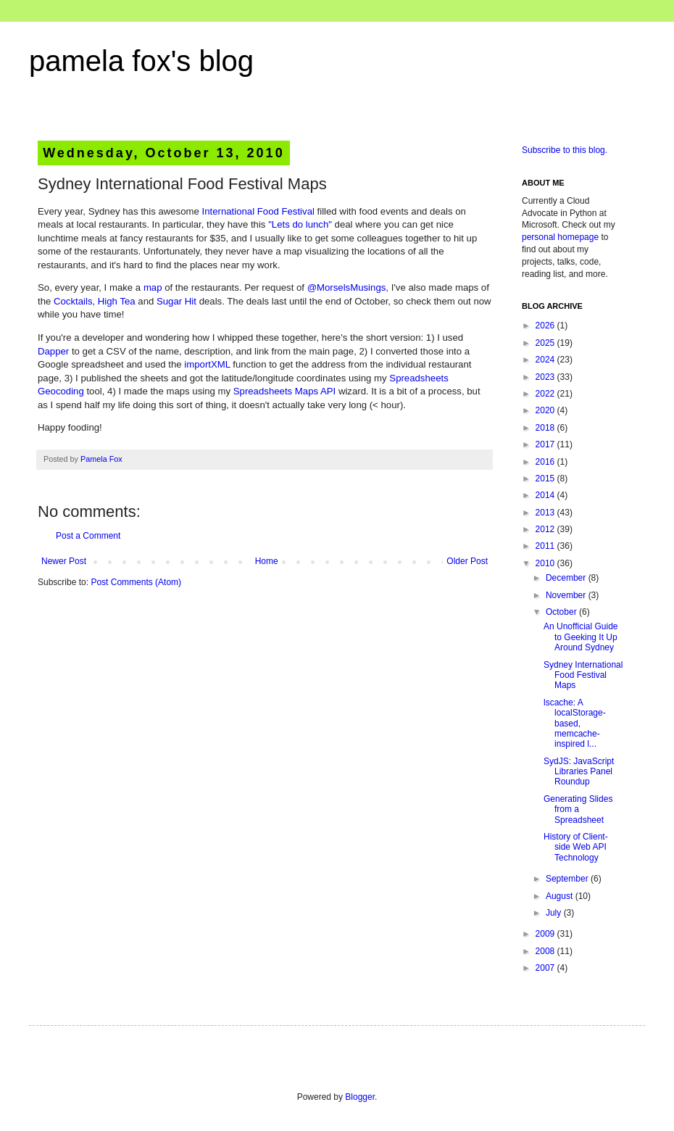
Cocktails (73, 301)
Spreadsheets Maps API (284, 391)
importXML (207, 364)
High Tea (117, 301)
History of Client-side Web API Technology (576, 847)
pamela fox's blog (141, 61)
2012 (546, 529)
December (567, 578)
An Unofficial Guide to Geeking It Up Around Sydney (581, 636)
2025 (546, 343)
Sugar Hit (176, 301)
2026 (546, 325)
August (560, 896)
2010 (546, 563)
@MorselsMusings (346, 287)
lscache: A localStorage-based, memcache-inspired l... (575, 723)
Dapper (53, 351)
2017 (546, 444)
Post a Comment (88, 536)
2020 (546, 410)
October (562, 612)
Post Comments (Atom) (136, 582)
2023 (546, 377)
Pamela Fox (101, 459)
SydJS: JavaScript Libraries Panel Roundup (579, 771)
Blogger (360, 1097)
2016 (546, 462)
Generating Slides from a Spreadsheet (578, 809)
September (568, 879)
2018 (546, 428)
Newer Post (63, 561)
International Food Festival (258, 211)
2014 (546, 495)
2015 (546, 478)
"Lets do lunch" (300, 224)
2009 (546, 934)
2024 (546, 360)
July (555, 913)
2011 (546, 546)
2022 (546, 394)
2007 (546, 968)
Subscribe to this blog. (564, 150)
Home (266, 561)
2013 (546, 513)
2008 (546, 951)
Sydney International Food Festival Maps (583, 675)
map (152, 287)
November (567, 595)
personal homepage (560, 237)
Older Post (467, 561)
